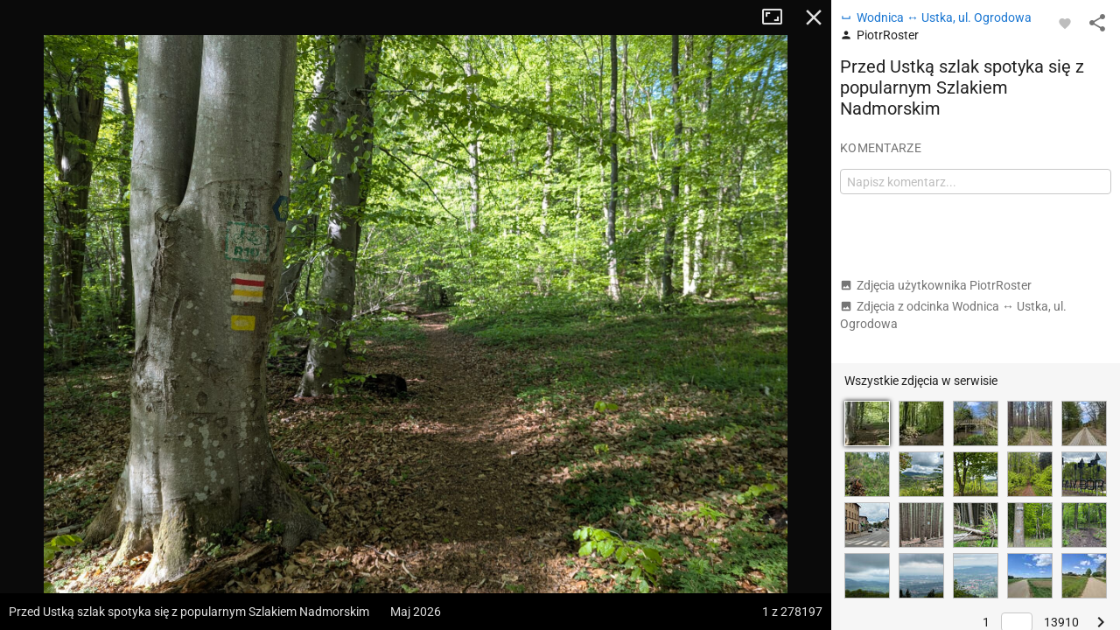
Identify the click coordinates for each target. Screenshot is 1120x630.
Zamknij (813, 17)
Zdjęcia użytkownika (936, 285)
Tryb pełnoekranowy (778, 17)
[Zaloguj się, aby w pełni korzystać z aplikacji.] (1065, 23)
